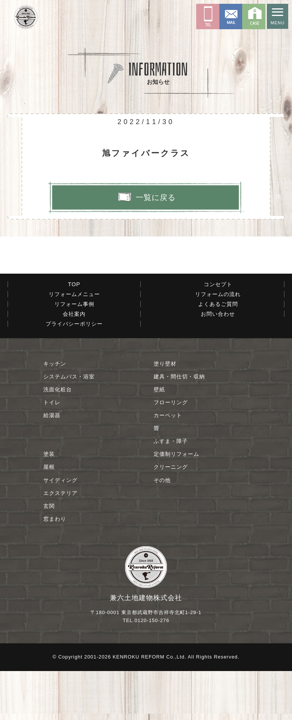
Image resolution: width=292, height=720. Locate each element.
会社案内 (74, 362)
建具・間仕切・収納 (179, 425)
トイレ (51, 451)
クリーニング (171, 515)
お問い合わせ (218, 362)
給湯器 (51, 464)
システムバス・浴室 (69, 425)
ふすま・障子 (171, 490)
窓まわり (54, 567)
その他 (162, 528)
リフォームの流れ (218, 343)
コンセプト (218, 333)
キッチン (54, 412)
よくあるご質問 (218, 353)
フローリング (171, 451)
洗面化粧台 (57, 438)
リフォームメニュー (74, 343)
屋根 (49, 515)
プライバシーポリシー (74, 372)
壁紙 (159, 438)
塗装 (49, 503)
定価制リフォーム (176, 503)
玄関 (49, 554)
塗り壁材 (165, 412)
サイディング (60, 528)
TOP (74, 333)
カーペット (168, 464)
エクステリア (60, 541)
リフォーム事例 (74, 353)
